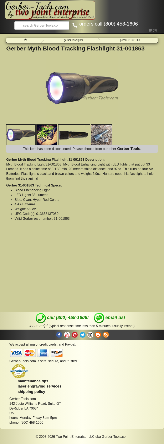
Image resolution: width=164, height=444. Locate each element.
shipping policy (31, 392)
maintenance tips (33, 381)
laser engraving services (39, 386)
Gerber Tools (128, 149)
